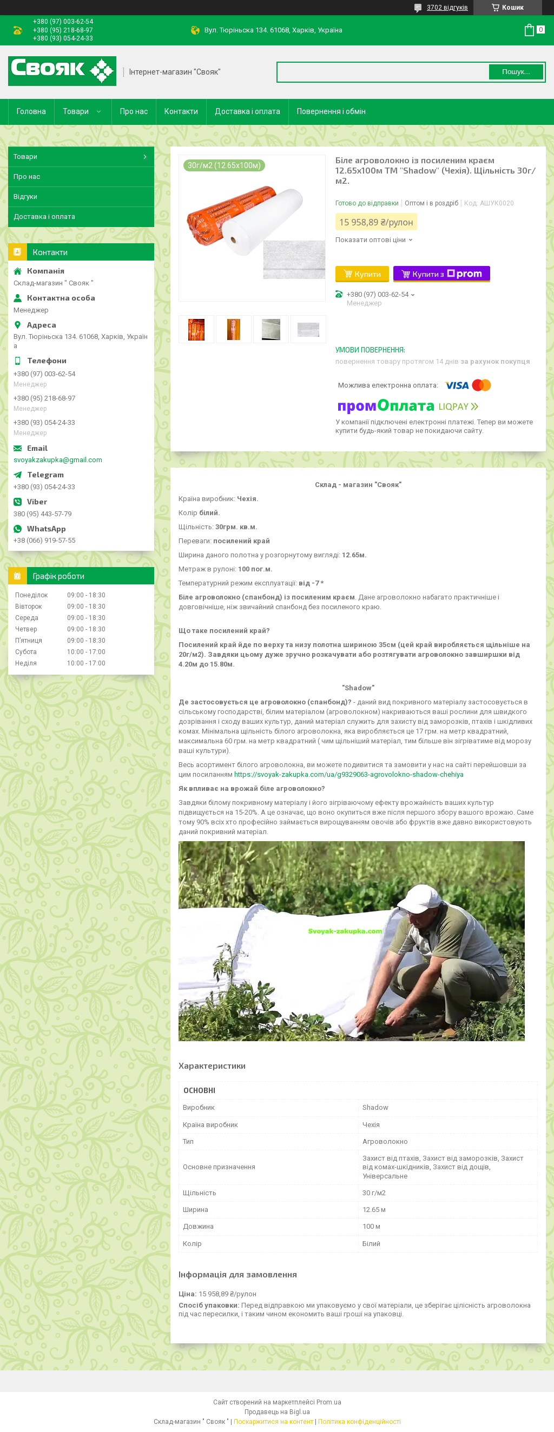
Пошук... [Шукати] (516, 72)
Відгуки (25, 196)
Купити (368, 273)
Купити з (447, 274)
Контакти (181, 111)
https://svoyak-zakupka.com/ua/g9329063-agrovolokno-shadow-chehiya (349, 774)
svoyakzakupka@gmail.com (58, 460)
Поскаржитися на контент (273, 1422)
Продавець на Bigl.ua (277, 1412)
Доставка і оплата (247, 111)
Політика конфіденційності (359, 1422)
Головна (31, 111)
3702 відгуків (447, 7)
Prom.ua (328, 1402)
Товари (76, 111)
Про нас (134, 111)
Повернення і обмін (331, 111)
